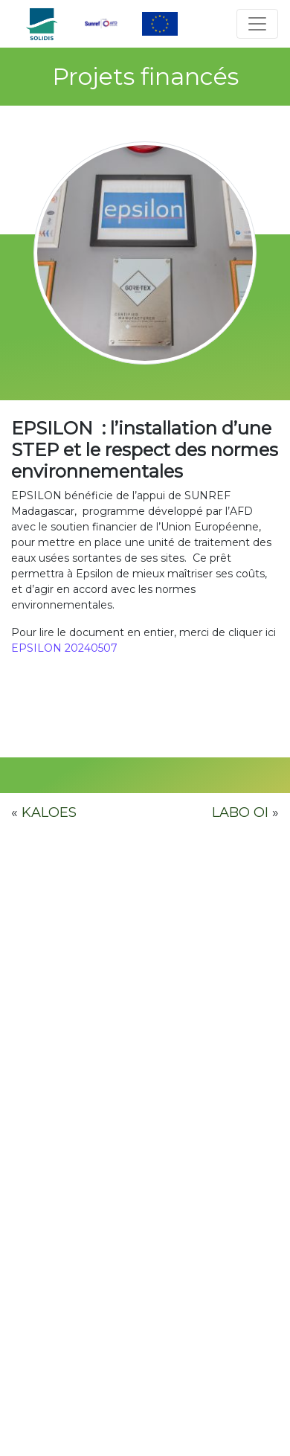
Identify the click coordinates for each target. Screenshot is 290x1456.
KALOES (49, 812)
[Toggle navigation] (257, 24)
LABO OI (240, 812)
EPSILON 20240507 (64, 648)
